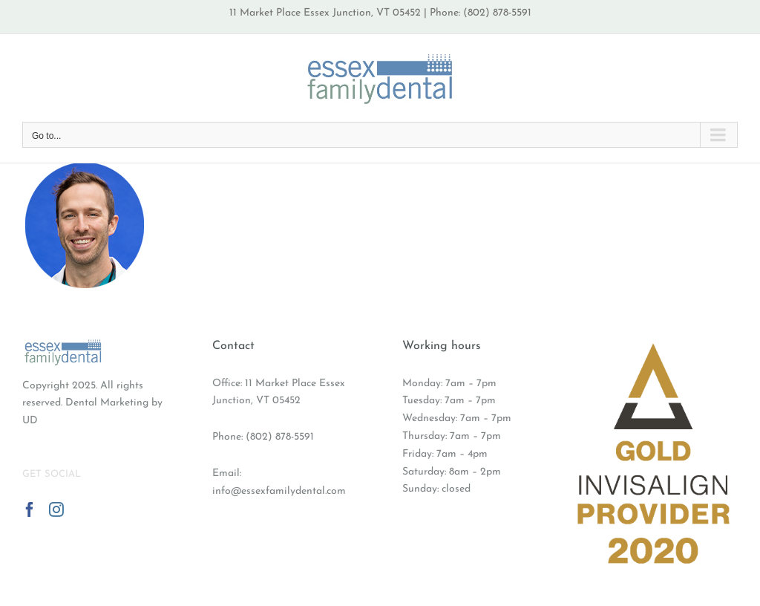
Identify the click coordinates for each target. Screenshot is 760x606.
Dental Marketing (106, 402)
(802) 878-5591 (280, 437)
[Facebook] (29, 509)
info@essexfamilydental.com (279, 491)
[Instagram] (56, 509)
